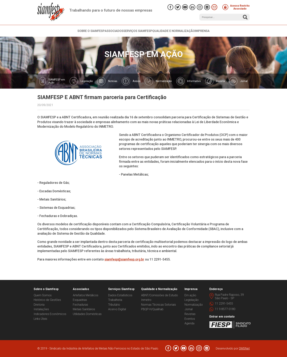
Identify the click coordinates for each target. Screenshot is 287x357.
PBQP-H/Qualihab (152, 309)
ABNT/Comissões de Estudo (159, 295)
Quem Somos (43, 295)
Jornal (188, 309)
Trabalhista (115, 300)
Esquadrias (80, 300)
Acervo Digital (117, 309)
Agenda (189, 323)
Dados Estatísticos (120, 295)
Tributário (114, 304)
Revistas (189, 314)
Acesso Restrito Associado (236, 7)
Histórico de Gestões (47, 300)
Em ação (190, 295)
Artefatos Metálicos (85, 295)
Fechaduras (80, 304)
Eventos (189, 318)
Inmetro (146, 300)
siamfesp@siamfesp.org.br (124, 259)
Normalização (193, 304)
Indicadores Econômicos (50, 314)
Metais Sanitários (84, 309)
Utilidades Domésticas (87, 314)
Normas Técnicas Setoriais (158, 304)
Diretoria (39, 304)
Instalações (41, 309)
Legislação (191, 300)
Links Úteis (40, 318)
